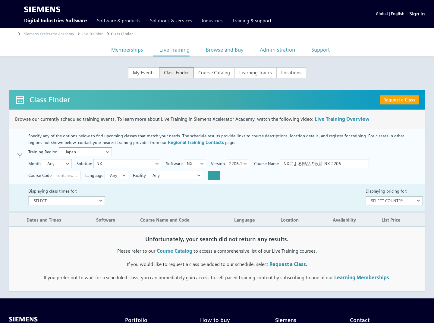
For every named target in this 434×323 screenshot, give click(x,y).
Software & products (118, 21)
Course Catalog (174, 251)
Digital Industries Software (55, 21)
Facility (139, 175)
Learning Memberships (361, 277)
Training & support (252, 21)
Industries (212, 21)
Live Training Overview (342, 119)
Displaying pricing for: (386, 190)
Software (174, 163)
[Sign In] (417, 14)
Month (34, 163)
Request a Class (399, 99)
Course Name (266, 163)
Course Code (40, 175)
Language (94, 175)
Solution (84, 163)
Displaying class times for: (52, 190)
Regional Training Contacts (196, 142)
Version (218, 163)
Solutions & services (171, 21)
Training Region (43, 151)
